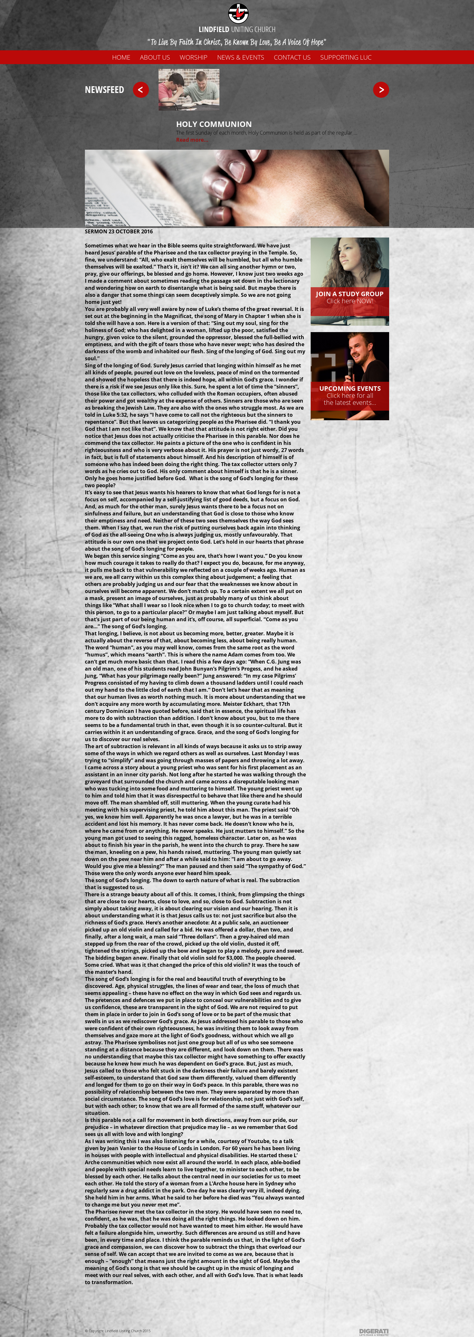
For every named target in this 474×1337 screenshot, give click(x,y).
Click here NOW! (350, 297)
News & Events (240, 57)
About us (155, 57)
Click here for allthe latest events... (350, 395)
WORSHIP (194, 57)
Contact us (292, 57)
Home (121, 57)
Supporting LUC (346, 57)
